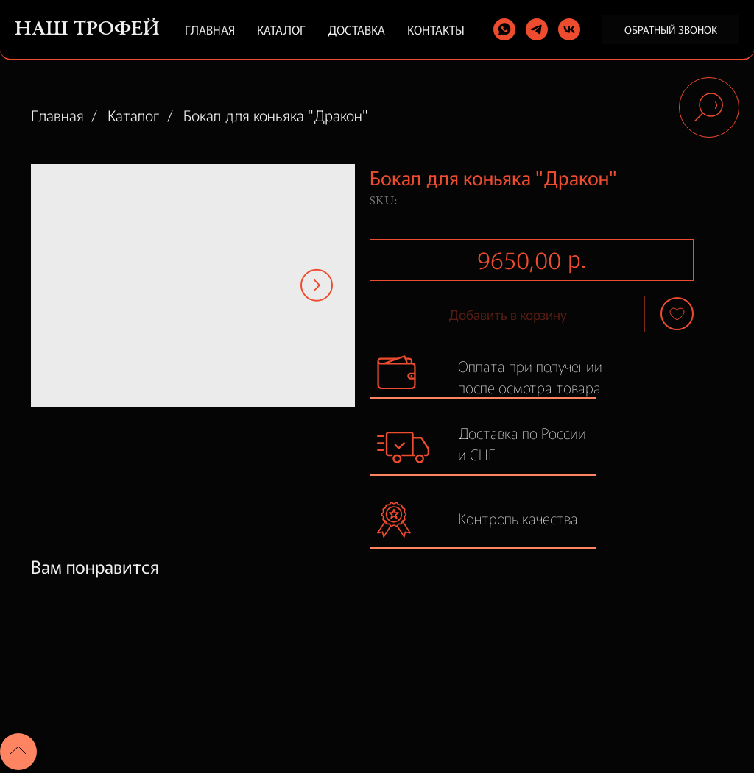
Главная (210, 29)
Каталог (281, 29)
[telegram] (537, 29)
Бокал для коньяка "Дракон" (275, 115)
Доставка (356, 29)
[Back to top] (18, 751)
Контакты (436, 29)
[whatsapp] (504, 29)
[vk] (569, 29)
